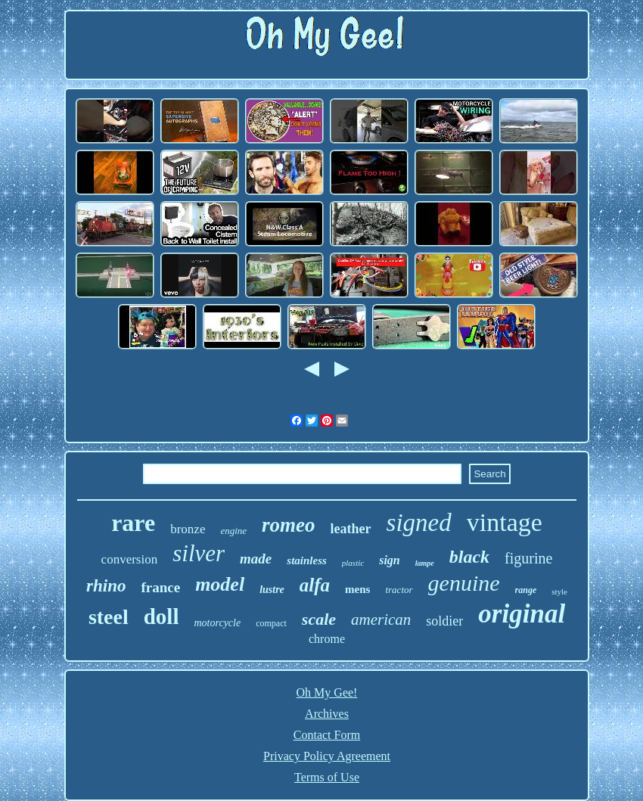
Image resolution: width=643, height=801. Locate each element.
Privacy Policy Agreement (326, 756)
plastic (353, 562)
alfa (315, 585)
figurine (528, 558)
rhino (106, 585)
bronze (187, 529)
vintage (504, 522)
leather (351, 528)
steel (109, 617)
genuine (464, 582)
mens (357, 589)
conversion (129, 559)
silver (198, 553)
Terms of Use (326, 777)
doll (161, 616)
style (559, 591)
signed (419, 522)
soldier (444, 621)
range (526, 590)
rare (133, 522)
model (219, 584)
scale (319, 619)
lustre (271, 589)
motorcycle (217, 623)
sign (389, 560)
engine (233, 530)
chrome (327, 638)
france (160, 587)
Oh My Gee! (327, 692)
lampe (424, 563)
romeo (288, 525)
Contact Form (327, 734)
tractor (398, 589)
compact (271, 623)
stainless (307, 560)
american (381, 619)
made (256, 559)
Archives (327, 713)
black (469, 557)
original (521, 614)
